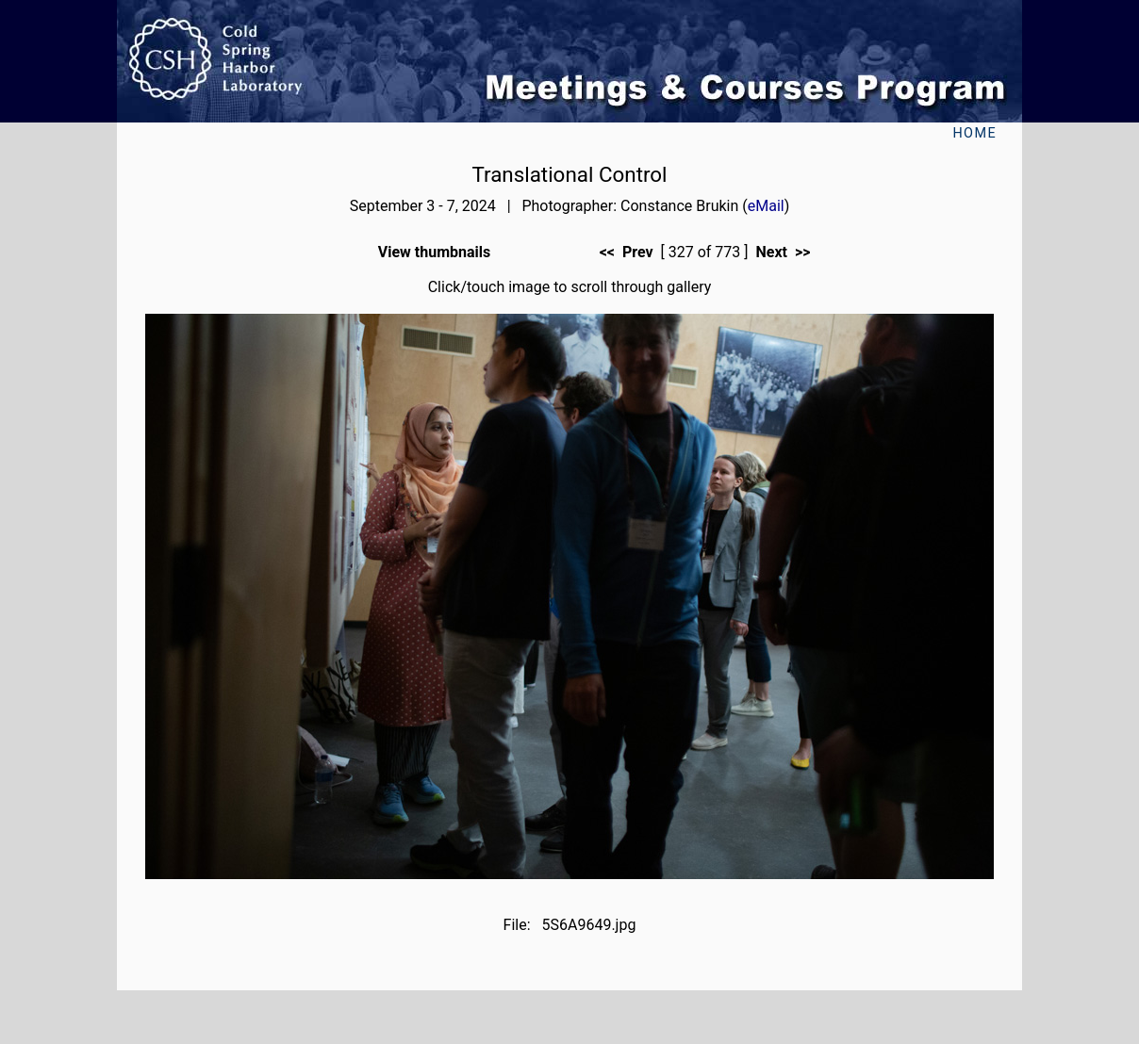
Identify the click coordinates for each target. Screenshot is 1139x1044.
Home (974, 133)
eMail (766, 206)
